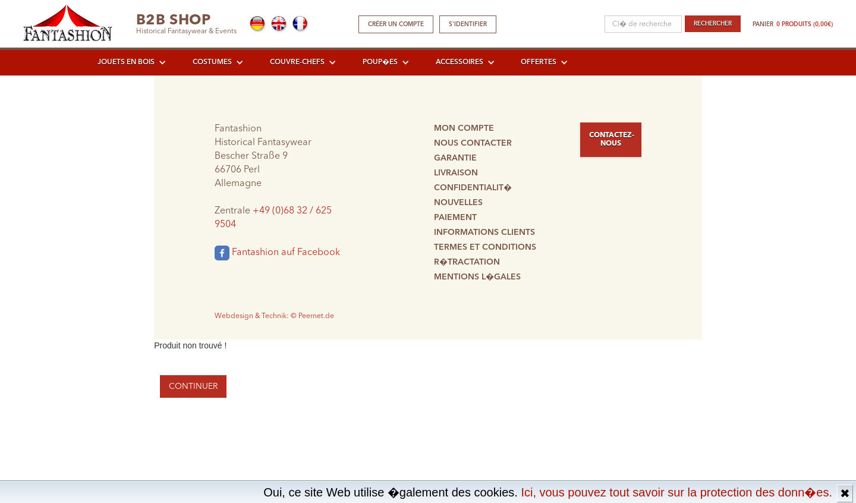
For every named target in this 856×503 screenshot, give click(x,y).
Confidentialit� (473, 188)
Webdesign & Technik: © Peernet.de (274, 316)
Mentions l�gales (477, 277)
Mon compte (464, 128)
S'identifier (468, 24)
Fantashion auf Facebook (277, 253)
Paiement (455, 217)
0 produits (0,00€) (804, 24)
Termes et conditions (485, 247)
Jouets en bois (126, 62)
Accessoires (459, 62)
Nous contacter (473, 143)
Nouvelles (458, 203)
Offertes (538, 62)
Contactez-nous (611, 139)
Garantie (455, 158)
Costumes (212, 62)
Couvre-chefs (297, 62)
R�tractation (467, 262)
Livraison (456, 173)
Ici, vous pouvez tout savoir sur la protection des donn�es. (676, 492)
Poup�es (380, 62)
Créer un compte (396, 24)
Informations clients (484, 232)
